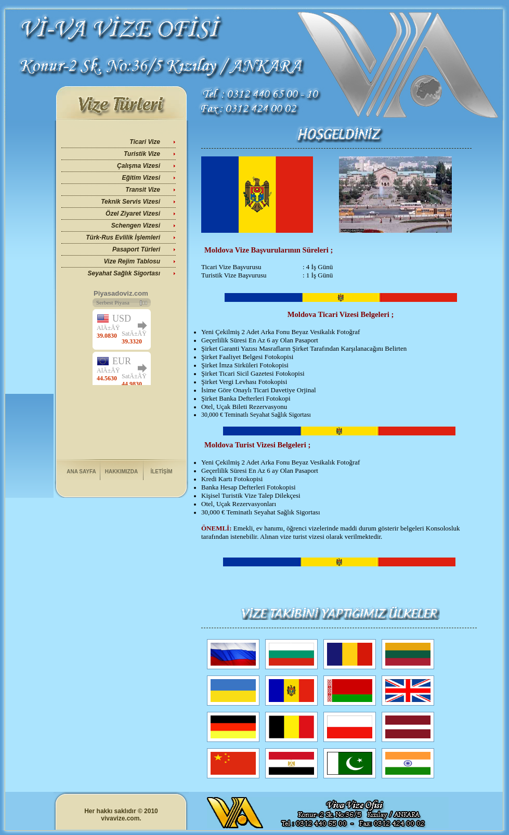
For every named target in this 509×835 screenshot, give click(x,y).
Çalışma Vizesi (138, 165)
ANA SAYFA (81, 471)
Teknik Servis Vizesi (130, 201)
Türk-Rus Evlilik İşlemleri (123, 237)
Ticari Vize (144, 141)
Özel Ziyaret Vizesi (133, 213)
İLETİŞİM (161, 471)
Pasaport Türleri (136, 249)
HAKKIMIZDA (121, 471)
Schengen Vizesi (135, 225)
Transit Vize (142, 189)
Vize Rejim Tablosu (132, 261)
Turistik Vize (142, 153)
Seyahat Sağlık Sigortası (124, 273)
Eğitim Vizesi (141, 177)
